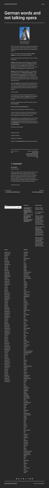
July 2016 (6, 300)
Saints (25, 422)
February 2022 (7, 261)
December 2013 (7, 346)
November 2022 (7, 252)
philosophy (26, 404)
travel (25, 458)
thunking (36, 152)
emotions (25, 305)
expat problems (26, 314)
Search (5, 205)
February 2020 (7, 272)
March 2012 (6, 375)
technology (26, 445)
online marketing (27, 396)
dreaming (25, 300)
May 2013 (6, 355)
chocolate (25, 282)
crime (25, 288)
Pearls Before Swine (27, 402)
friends (25, 326)
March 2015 (6, 323)
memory (25, 373)
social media (26, 434)
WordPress (42, 483)
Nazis (25, 384)
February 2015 (7, 325)
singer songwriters (27, 429)
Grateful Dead (26, 332)
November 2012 (7, 363)
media (25, 370)
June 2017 (6, 287)
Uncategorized (26, 460)
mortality (25, 379)
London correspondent (28, 366)
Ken (12, 152)
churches (25, 285)
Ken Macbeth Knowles (10, 4)
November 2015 (7, 313)
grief (24, 334)
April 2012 (6, 373)
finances (25, 319)
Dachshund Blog (27, 294)
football (25, 323)
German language (35, 151)
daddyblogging (26, 296)
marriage (25, 369)
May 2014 (6, 338)
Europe (25, 313)
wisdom (25, 466)
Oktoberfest (26, 393)
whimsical (25, 463)
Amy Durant (30, 153)
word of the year (26, 467)
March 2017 (6, 291)
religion (25, 419)
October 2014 (6, 331)
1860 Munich (26, 252)
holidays (25, 340)
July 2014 (6, 335)
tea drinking (26, 443)
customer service (27, 291)
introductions (26, 354)
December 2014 (7, 328)
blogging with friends (27, 272)
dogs (24, 299)
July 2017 (6, 285)
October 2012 (6, 364)
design (25, 297)
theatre (25, 448)
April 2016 (6, 305)
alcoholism (26, 253)
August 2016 (6, 299)
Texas (25, 446)
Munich (25, 381)
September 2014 (7, 332)
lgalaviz (36, 226)
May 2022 (6, 258)
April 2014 (6, 340)
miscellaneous (26, 376)
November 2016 (7, 294)
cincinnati (25, 287)
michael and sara (27, 375)
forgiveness (26, 325)
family (25, 316)
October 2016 (6, 296)
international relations (27, 352)
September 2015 (7, 316)
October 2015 (6, 314)
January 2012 (6, 378)
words (25, 469)
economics (26, 302)
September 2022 (7, 253)
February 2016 (7, 308)
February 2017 (7, 293)
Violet (25, 461)
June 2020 (6, 267)
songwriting (26, 437)
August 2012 (6, 367)
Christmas (25, 284)
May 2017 (6, 288)
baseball (25, 267)
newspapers (26, 388)
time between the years (28, 451)
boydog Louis (26, 275)
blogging (25, 270)
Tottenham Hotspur (27, 454)
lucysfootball (14, 167)
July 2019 (6, 278)
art (24, 261)
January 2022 (6, 262)
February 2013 (7, 358)
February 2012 (7, 376)
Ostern (25, 399)
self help (25, 425)
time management (27, 452)
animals (25, 259)
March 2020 (6, 270)
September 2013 (7, 349)
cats (24, 279)
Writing (25, 472)
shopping (25, 426)
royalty (25, 420)
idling (25, 349)
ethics (25, 311)
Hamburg (25, 335)
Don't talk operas (35, 153)
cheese (25, 281)
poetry (25, 408)
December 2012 (7, 361)
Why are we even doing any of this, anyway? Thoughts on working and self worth (28, 212)
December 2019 (7, 275)
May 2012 (6, 372)
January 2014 (6, 344)
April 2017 (6, 290)
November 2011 (7, 381)
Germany (25, 329)
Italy (24, 357)
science (25, 423)
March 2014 (6, 341)
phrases (25, 407)
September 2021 (7, 264)
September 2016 (7, 297)
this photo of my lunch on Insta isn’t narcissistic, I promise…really (28, 220)
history (25, 338)
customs (25, 293)
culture (25, 290)
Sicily (25, 428)
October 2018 (6, 279)
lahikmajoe (37, 207)
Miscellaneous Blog (27, 378)
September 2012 (7, 366)
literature (25, 364)
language (33, 152)
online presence (26, 398)
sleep (25, 431)
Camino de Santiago (27, 278)
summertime (26, 442)
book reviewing (26, 273)
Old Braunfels (26, 395)
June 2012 (6, 370)
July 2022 (6, 256)
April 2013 (6, 357)
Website (43, 4)
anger (25, 256)
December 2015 (7, 311)
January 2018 (6, 282)
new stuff (25, 385)
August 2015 (6, 317)
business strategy (27, 276)
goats (25, 331)
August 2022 (6, 255)
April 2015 (6, 322)
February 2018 (7, 281)
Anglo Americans (27, 258)
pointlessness (26, 410)
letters (25, 363)
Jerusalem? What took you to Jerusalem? (28, 208)
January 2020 (6, 273)
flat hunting (26, 320)
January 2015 (6, 326)
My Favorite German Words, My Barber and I (19, 106)
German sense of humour (34, 154)
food (24, 322)
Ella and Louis (26, 303)
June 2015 (6, 319)
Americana (26, 255)
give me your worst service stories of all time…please (27, 217)
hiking (25, 337)
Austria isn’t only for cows (28, 214)
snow (25, 432)
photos (25, 405)
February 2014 (7, 343)
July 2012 (6, 369)
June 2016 (6, 302)
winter (25, 464)
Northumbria (26, 390)
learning (25, 361)
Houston (25, 343)
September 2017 (7, 284)
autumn (25, 264)
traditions (25, 455)
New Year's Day (26, 387)
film (24, 317)
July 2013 (6, 352)
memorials (25, 372)
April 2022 (6, 259)
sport (25, 439)
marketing (25, 367)
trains (25, 457)
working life (26, 470)
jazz (24, 358)
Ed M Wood (16, 103)
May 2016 (6, 303)
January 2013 (6, 360)
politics (25, 411)
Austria (25, 262)
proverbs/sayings (27, 413)
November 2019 (7, 276)
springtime (26, 440)
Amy (16, 118)
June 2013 (6, 354)
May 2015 (6, 320)
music (25, 382)
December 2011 (7, 379)
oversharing (26, 401)
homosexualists (26, 341)
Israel (25, 355)
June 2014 (6, 337)
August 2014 (6, 334)
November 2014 (7, 329)
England (25, 308)
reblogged (25, 417)
